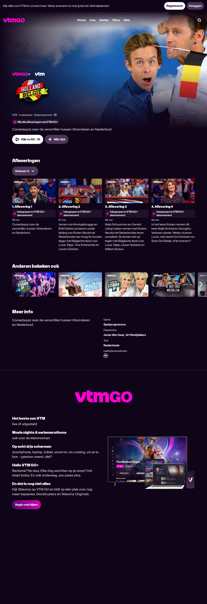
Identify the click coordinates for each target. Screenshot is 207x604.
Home (81, 20)
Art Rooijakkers (136, 335)
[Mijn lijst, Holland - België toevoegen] (56, 139)
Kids (127, 20)
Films (116, 20)
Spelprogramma (115, 324)
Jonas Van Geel (114, 335)
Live (93, 20)
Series (104, 20)
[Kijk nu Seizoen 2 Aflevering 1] (27, 139)
